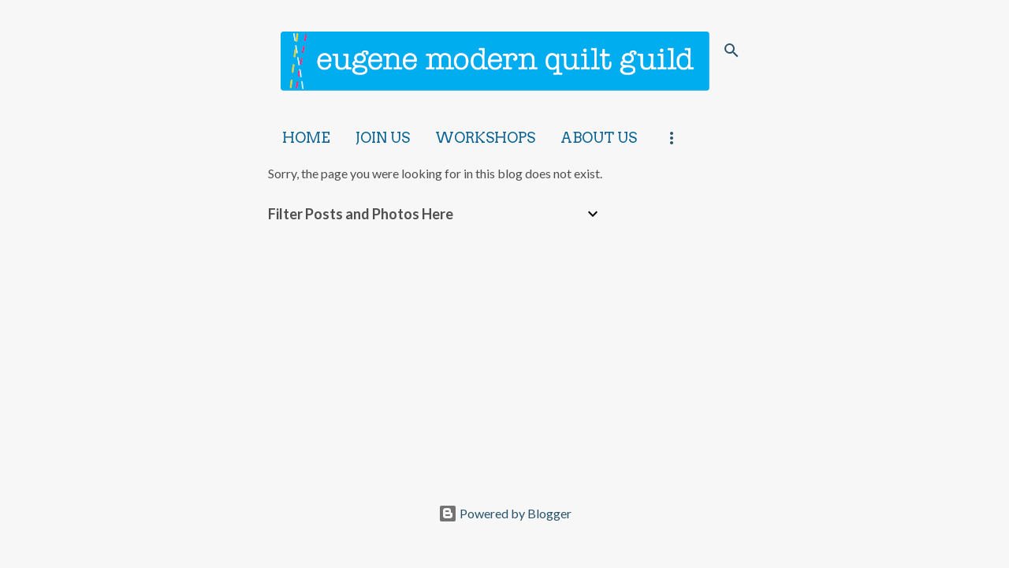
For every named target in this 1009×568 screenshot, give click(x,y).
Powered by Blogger (505, 513)
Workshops (485, 137)
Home (306, 137)
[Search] (731, 50)
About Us (598, 137)
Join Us (383, 137)
